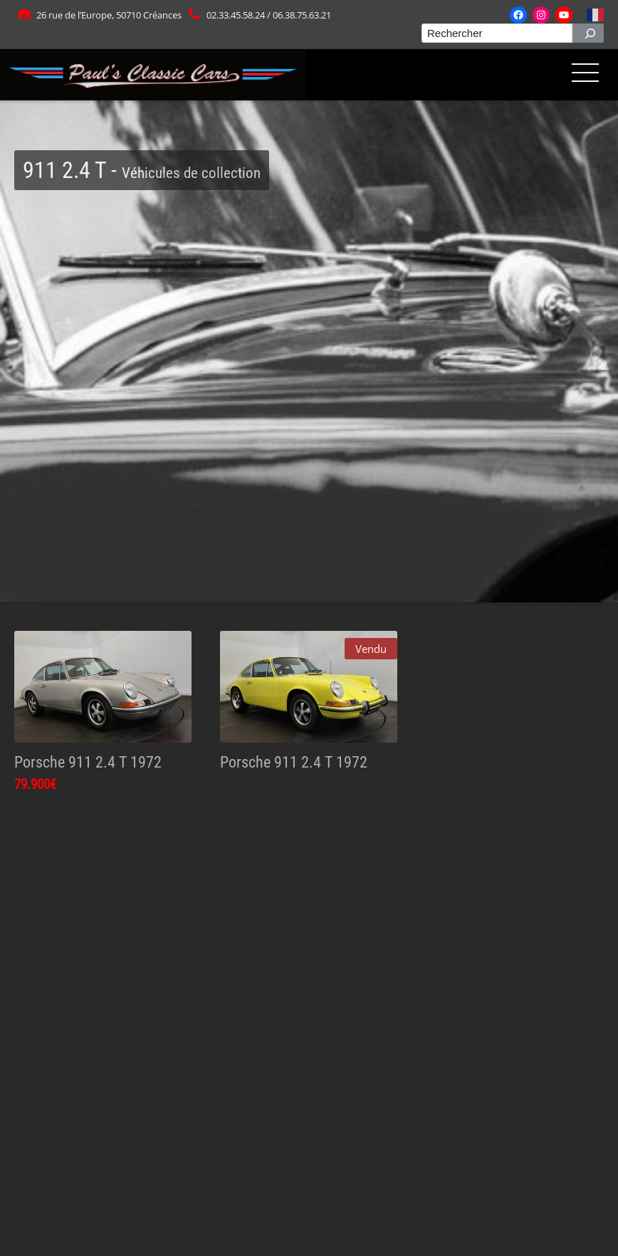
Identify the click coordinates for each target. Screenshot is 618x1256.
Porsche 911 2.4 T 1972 (88, 762)
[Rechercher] (588, 33)
